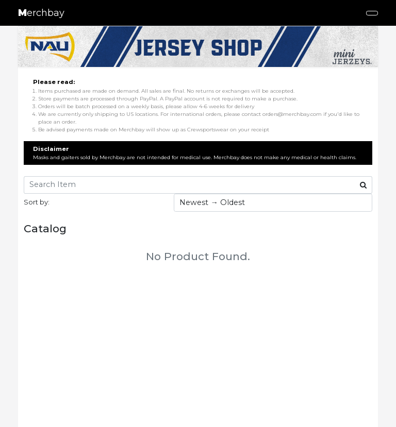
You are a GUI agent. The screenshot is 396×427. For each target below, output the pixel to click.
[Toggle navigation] (372, 13)
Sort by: (37, 202)
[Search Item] (189, 185)
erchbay (41, 13)
